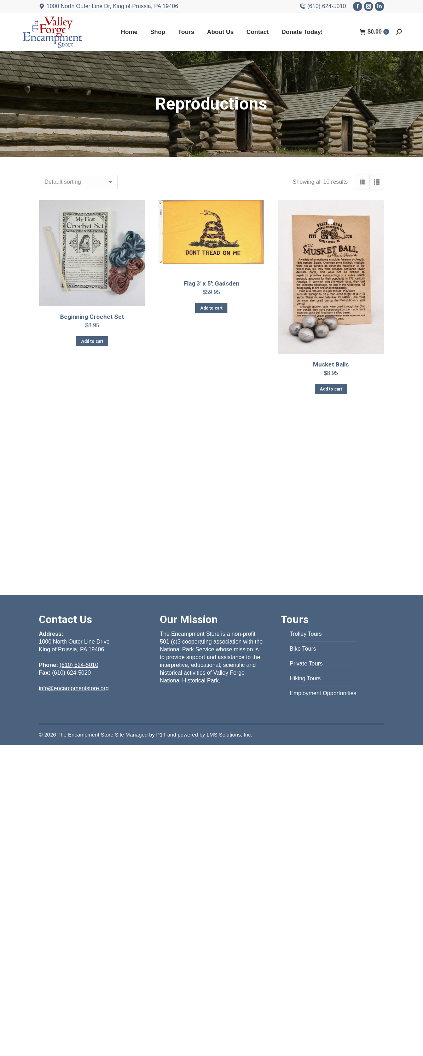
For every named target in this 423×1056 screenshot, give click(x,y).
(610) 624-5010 (323, 6)
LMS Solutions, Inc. (229, 735)
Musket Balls (331, 364)
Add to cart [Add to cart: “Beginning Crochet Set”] (92, 341)
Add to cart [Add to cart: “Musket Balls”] (331, 389)
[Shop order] (78, 182)
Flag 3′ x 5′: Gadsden (211, 283)
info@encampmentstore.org (74, 688)
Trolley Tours (306, 634)
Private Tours (306, 664)
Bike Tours (303, 649)
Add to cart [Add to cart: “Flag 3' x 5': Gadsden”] (211, 308)
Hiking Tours (305, 678)
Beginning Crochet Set (92, 316)
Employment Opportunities (323, 693)
